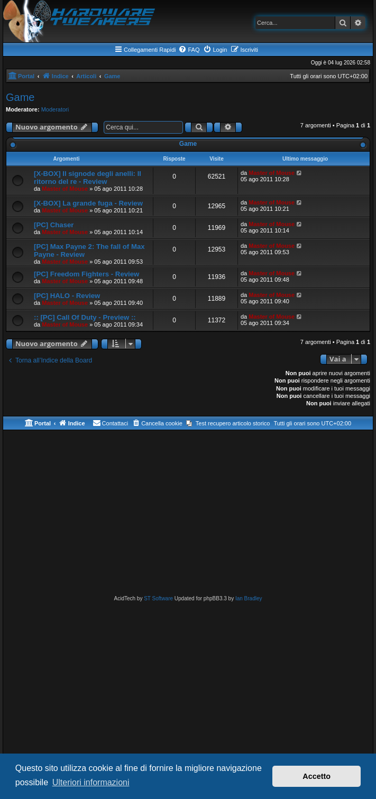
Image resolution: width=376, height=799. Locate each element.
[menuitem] (188, 49)
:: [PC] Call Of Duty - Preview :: (85, 317)
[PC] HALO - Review (67, 296)
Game (20, 97)
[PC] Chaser (54, 225)
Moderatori (55, 109)
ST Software (158, 598)
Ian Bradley (248, 598)
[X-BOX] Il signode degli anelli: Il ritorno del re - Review (87, 177)
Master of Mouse (65, 188)
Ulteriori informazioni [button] (91, 782)
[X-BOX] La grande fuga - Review (88, 203)
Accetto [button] (316, 776)
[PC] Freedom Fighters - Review (86, 274)
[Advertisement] (188, 515)
